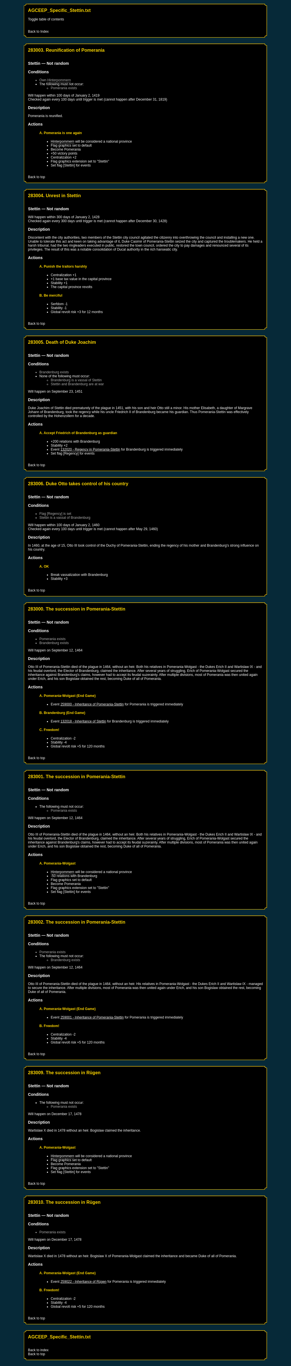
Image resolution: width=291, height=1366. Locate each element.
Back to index (38, 1350)
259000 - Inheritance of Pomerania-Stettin (92, 704)
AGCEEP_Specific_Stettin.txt (59, 10)
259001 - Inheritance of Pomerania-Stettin (92, 1017)
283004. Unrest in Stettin (54, 195)
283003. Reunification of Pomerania (66, 50)
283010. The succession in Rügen (64, 1202)
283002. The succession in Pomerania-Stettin (76, 922)
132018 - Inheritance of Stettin (83, 721)
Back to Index (38, 32)
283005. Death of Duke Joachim (62, 342)
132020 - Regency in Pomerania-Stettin (90, 449)
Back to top (36, 177)
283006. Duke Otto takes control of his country (78, 483)
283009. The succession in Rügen (64, 1072)
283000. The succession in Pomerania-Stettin (76, 609)
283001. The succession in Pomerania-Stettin (76, 776)
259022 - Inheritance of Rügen (84, 1282)
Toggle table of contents (46, 19)
